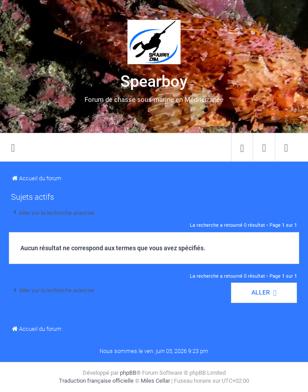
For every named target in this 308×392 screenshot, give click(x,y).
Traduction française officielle (96, 380)
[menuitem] (242, 147)
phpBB (128, 372)
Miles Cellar (155, 380)
